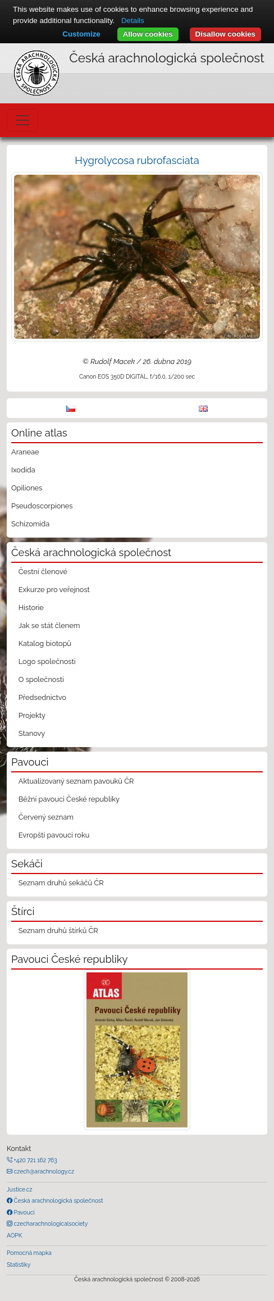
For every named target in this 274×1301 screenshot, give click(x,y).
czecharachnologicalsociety (50, 1223)
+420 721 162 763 (34, 1160)
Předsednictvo (42, 697)
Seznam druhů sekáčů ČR (61, 883)
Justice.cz (20, 1189)
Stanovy (32, 733)
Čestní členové (43, 571)
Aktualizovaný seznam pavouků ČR (76, 781)
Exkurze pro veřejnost (54, 589)
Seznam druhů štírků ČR (58, 930)
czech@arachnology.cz (43, 1171)
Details (132, 20)
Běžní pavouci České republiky (69, 799)
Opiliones (26, 488)
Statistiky (18, 1264)
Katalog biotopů (45, 643)
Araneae (25, 452)
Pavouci (23, 1212)
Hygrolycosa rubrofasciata (137, 160)
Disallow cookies (225, 34)
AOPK (14, 1235)
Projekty (32, 715)
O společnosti (41, 679)
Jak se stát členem (49, 625)
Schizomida (30, 524)
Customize (81, 34)
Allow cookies (148, 34)
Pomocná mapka (29, 1252)
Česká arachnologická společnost (57, 1200)
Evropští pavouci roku (54, 835)
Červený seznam (46, 817)
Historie (31, 607)
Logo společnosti (47, 661)
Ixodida (23, 470)
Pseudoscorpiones (41, 506)
